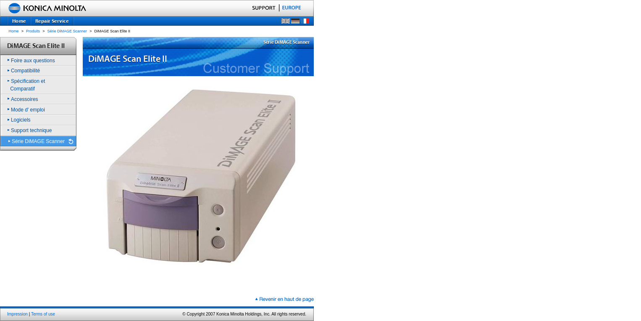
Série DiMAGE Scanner (67, 31)
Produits (33, 31)
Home (14, 31)
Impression (17, 314)
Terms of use (43, 314)
